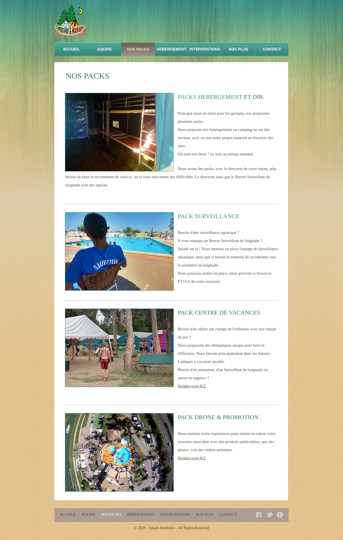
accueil (71, 49)
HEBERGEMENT (171, 49)
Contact (272, 49)
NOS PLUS (238, 49)
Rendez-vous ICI (191, 386)
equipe (105, 49)
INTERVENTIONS (204, 49)
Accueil (68, 515)
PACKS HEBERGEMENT (210, 96)
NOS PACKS (138, 49)
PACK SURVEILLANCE (208, 216)
